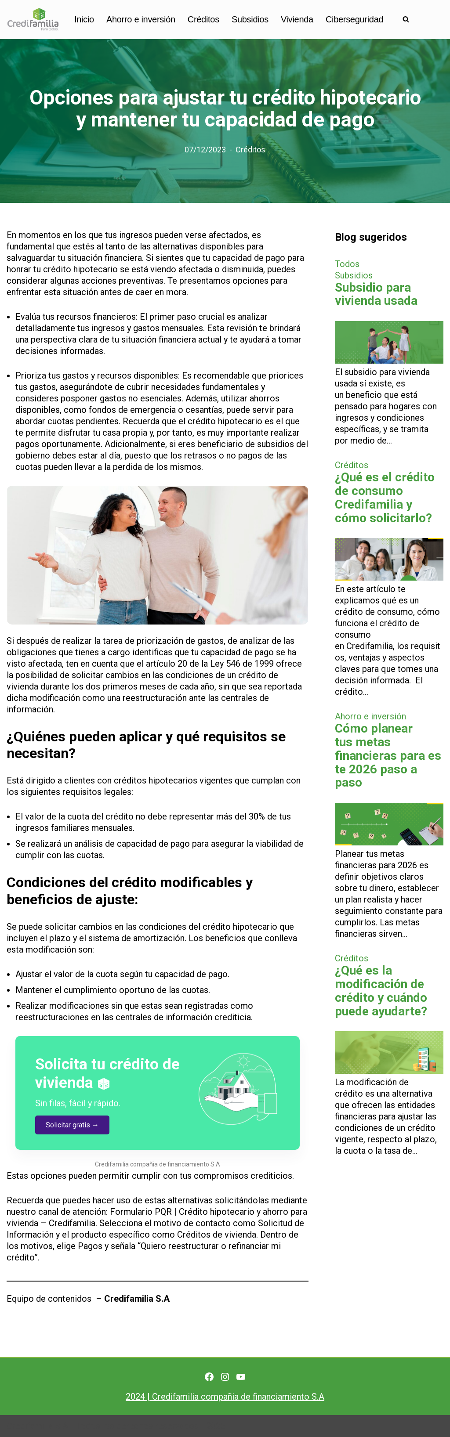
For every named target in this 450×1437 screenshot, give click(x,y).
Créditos (203, 19)
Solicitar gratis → (72, 1125)
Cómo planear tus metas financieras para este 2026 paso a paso (388, 755)
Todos (347, 264)
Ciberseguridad (354, 19)
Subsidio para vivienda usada (376, 294)
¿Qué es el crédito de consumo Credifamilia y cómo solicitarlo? (385, 497)
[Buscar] (406, 19)
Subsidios (250, 19)
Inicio (84, 19)
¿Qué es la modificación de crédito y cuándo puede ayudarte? (381, 990)
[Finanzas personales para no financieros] (33, 19)
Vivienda (297, 19)
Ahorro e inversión (140, 19)
